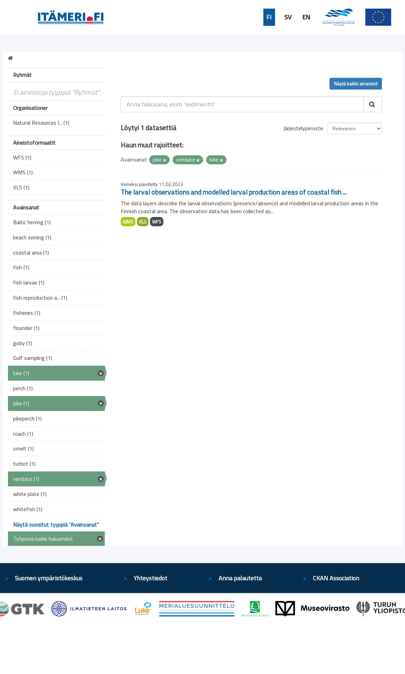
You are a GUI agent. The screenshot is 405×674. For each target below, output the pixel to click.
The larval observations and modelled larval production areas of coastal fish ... (234, 192)
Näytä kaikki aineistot (355, 83)
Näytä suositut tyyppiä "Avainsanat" (56, 524)
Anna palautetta (240, 578)
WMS (128, 221)
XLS (142, 221)
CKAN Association (336, 578)
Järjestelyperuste (303, 128)
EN (306, 17)
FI (269, 17)
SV (287, 17)
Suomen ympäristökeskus (48, 578)
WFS (156, 221)
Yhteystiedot (150, 578)
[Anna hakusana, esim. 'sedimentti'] (242, 104)
